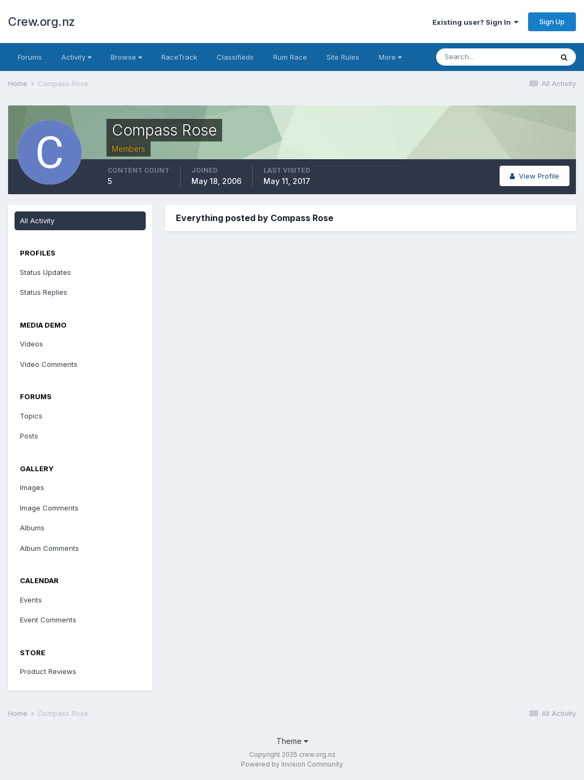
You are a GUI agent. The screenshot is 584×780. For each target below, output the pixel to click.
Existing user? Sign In (475, 22)
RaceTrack (179, 57)
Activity (76, 57)
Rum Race (290, 57)
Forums (30, 57)
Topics (31, 416)
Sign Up (552, 21)
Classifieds (235, 57)
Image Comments (49, 508)
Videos (31, 343)
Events (31, 599)
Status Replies (43, 292)
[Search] (494, 57)
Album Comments (49, 548)
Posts (29, 435)
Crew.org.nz (41, 22)
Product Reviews (48, 671)
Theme (292, 741)
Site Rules (342, 57)
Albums (32, 527)
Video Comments (48, 364)
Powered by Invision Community (292, 764)
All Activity (37, 220)
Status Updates (45, 272)
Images (32, 487)
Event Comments (48, 619)
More (390, 57)
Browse (126, 57)
